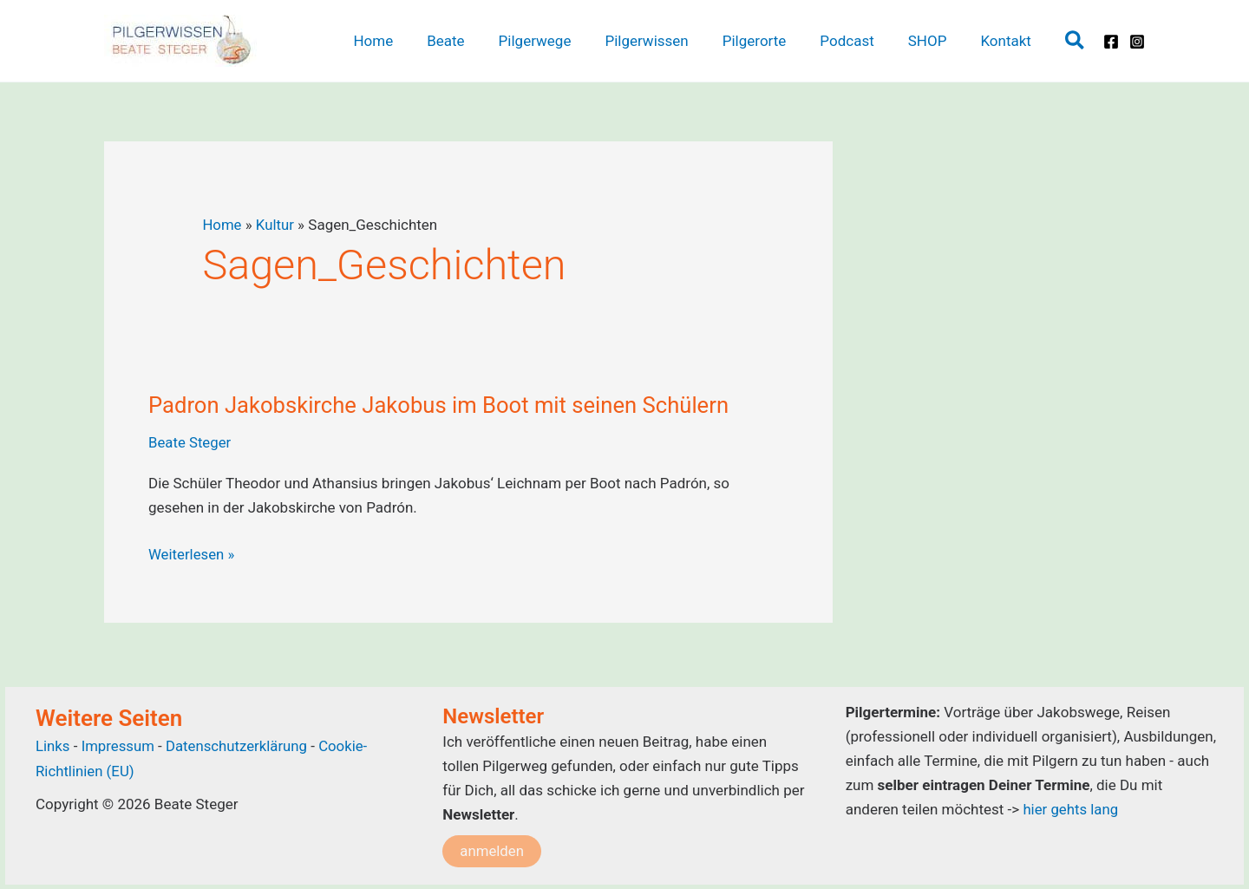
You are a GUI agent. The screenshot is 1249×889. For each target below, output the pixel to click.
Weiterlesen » (192, 554)
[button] (1075, 41)
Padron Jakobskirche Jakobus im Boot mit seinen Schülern (442, 405)
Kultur (276, 224)
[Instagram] (1137, 41)
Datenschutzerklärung (239, 745)
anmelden (492, 850)
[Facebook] (1111, 41)
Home (222, 224)
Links (53, 745)
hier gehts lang (1071, 809)
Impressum (121, 745)
